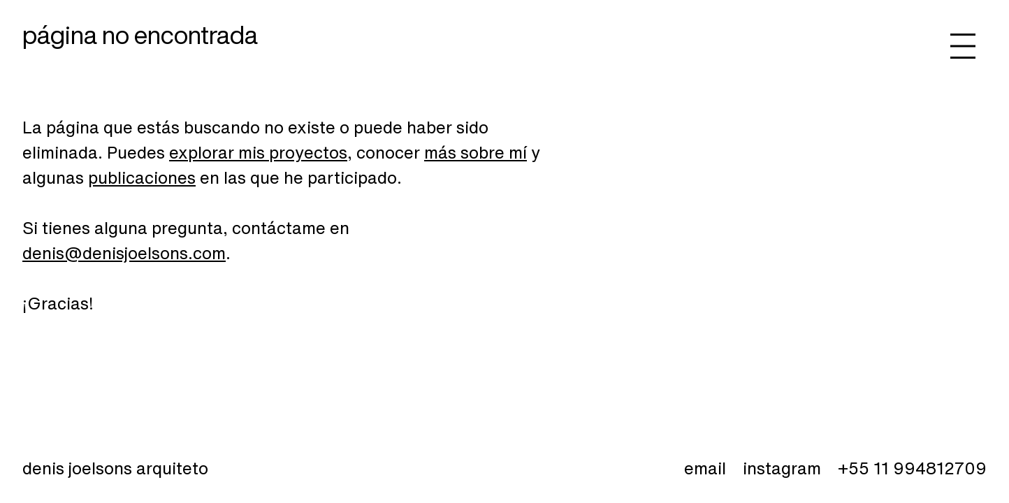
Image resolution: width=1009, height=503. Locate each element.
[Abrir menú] (963, 46)
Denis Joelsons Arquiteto (115, 468)
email (705, 468)
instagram (782, 468)
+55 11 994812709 (912, 468)
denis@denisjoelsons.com (124, 253)
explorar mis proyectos (258, 152)
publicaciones (142, 177)
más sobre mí (475, 152)
